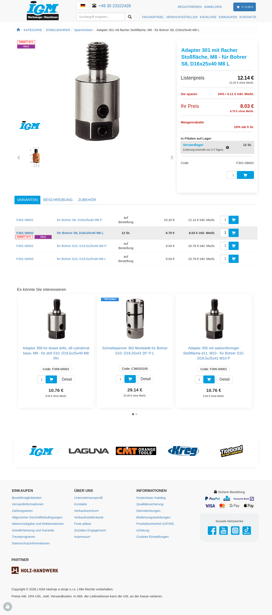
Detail (67, 375)
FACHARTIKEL (153, 17)
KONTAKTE (247, 17)
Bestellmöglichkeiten (26, 493)
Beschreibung (58, 195)
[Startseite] (18, 30)
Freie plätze (82, 519)
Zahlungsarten (22, 506)
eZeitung (142, 525)
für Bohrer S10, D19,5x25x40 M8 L (81, 254)
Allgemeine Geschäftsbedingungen (36, 512)
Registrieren (190, 7)
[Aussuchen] (130, 17)
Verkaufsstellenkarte (88, 512)
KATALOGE (208, 17)
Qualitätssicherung (149, 500)
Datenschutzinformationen (30, 538)
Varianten (27, 195)
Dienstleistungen (148, 506)
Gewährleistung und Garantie (32, 525)
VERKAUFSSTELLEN (182, 17)
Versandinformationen (27, 500)
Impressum (82, 532)
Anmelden (213, 7)
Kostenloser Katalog (150, 493)
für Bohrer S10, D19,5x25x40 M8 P (81, 241)
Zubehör (87, 195)
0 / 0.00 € (244, 7)
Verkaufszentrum (86, 506)
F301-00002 (25, 254)
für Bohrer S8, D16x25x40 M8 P (79, 215)
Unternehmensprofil (88, 493)
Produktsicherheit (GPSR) (154, 519)
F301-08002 (25, 228)
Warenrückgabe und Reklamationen (37, 519)
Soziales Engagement (89, 525)
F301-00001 (25, 241)
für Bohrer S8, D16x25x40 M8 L (80, 228)
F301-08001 (25, 215)
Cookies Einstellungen (152, 532)
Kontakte (80, 500)
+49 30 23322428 (115, 5)
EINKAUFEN (228, 17)
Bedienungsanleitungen (153, 512)
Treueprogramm (23, 532)
